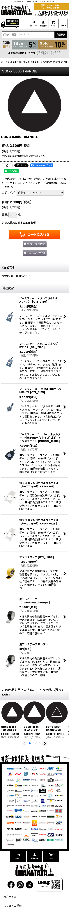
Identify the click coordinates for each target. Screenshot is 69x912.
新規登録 (43, 26)
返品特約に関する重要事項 (19, 223)
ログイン (33, 26)
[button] (35, 253)
